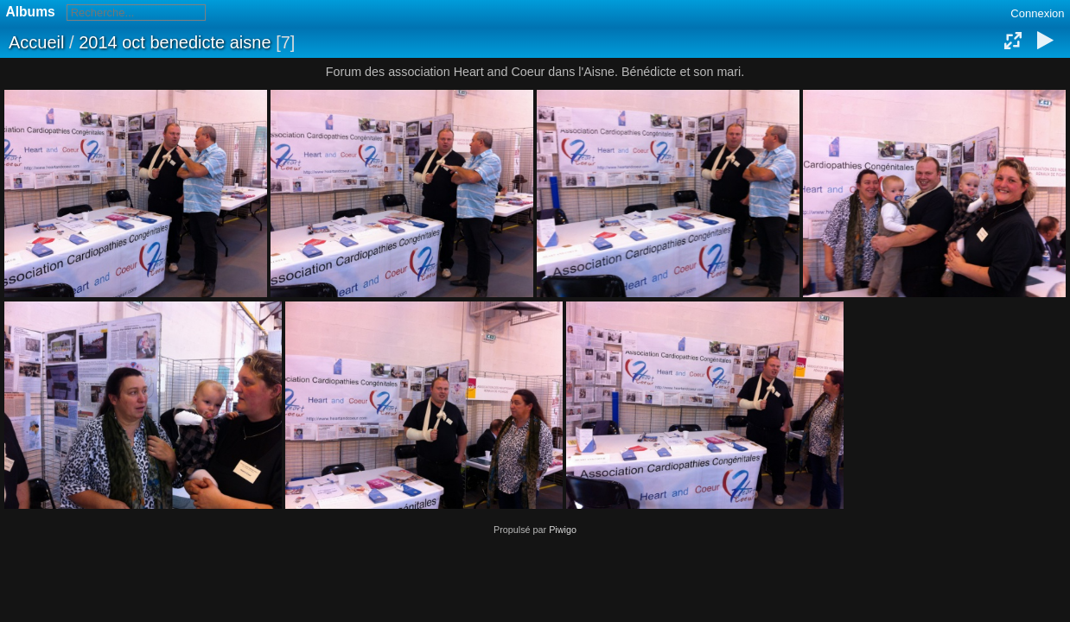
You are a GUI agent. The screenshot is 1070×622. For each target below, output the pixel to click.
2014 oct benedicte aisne (175, 42)
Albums (30, 11)
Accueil (36, 42)
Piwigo (562, 529)
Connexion (1037, 13)
